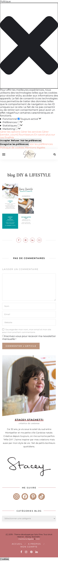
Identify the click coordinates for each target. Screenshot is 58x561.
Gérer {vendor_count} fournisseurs (24, 133)
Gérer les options (10, 131)
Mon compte (29, 546)
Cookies (4, 559)
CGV (38, 539)
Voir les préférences (30, 140)
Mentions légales (35, 147)
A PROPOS (34, 544)
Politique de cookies (12, 147)
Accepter (5, 140)
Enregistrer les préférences (14, 144)
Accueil (17, 544)
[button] (29, 45)
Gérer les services (31, 131)
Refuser (15, 140)
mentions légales (26, 539)
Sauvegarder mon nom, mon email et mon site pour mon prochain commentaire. (26, 330)
